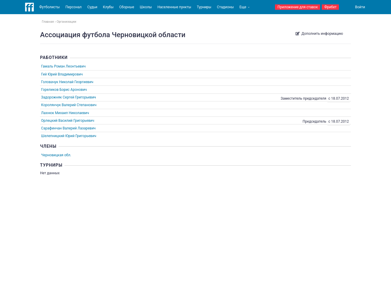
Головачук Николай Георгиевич (67, 82)
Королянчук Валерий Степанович (69, 105)
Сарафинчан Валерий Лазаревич (68, 128)
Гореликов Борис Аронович (64, 90)
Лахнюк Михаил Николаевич (65, 113)
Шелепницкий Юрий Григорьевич (68, 136)
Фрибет (330, 7)
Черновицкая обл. (56, 155)
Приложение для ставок (297, 7)
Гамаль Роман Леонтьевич (63, 66)
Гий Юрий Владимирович (62, 74)
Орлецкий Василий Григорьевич (67, 121)
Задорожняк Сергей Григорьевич (68, 97)
